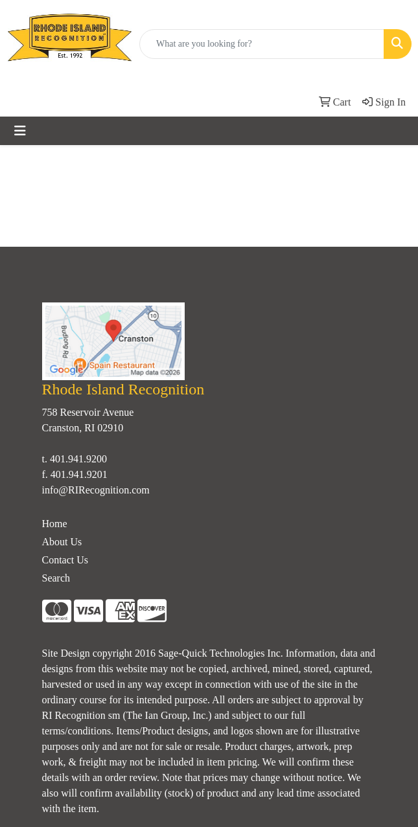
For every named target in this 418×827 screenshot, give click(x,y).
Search (56, 577)
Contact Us (65, 559)
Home (54, 523)
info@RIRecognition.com (96, 489)
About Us (62, 541)
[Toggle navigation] (20, 131)
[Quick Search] (261, 44)
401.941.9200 (78, 458)
